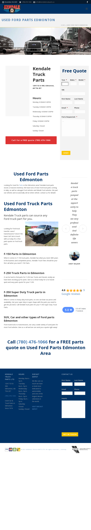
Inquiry (64, 398)
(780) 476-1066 (26, 2)
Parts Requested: (69, 117)
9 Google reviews (73, 292)
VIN (63, 90)
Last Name (78, 99)
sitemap (63, 449)
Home (63, 25)
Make (73, 80)
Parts (21, 185)
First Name (66, 99)
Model (82, 80)
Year (64, 80)
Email (65, 108)
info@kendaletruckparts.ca (45, 2)
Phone (76, 108)
